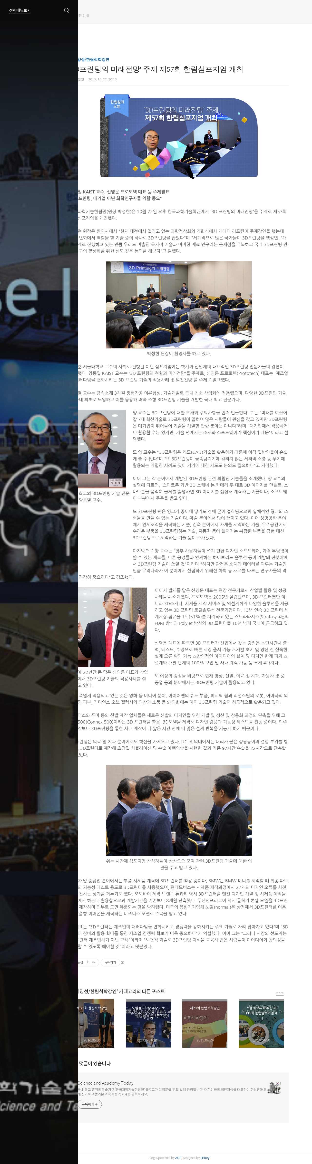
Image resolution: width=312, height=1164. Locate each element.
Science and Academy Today (118, 1083)
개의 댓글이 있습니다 (103, 1064)
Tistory (217, 1158)
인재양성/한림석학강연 (102, 59)
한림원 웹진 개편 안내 (99, 15)
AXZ (191, 1158)
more (293, 993)
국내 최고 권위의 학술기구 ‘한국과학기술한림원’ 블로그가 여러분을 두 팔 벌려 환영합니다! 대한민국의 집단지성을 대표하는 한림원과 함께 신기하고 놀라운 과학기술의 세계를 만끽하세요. (185, 1092)
